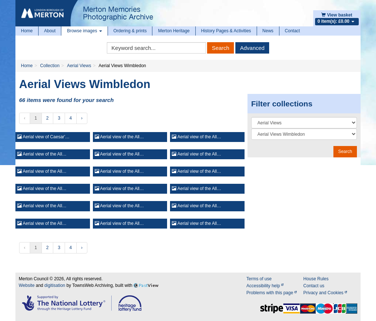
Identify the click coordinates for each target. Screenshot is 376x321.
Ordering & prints (130, 30)
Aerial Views (79, 65)
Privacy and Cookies (325, 292)
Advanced (252, 48)
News (268, 30)
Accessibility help (264, 285)
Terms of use (259, 278)
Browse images (84, 30)
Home (27, 30)
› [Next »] (82, 118)
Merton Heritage (173, 30)
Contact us (313, 285)
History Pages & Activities (226, 30)
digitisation (54, 285)
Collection (49, 65)
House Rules (316, 278)
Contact (292, 30)
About (49, 30)
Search (220, 48)
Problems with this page (271, 292)
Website (27, 285)
